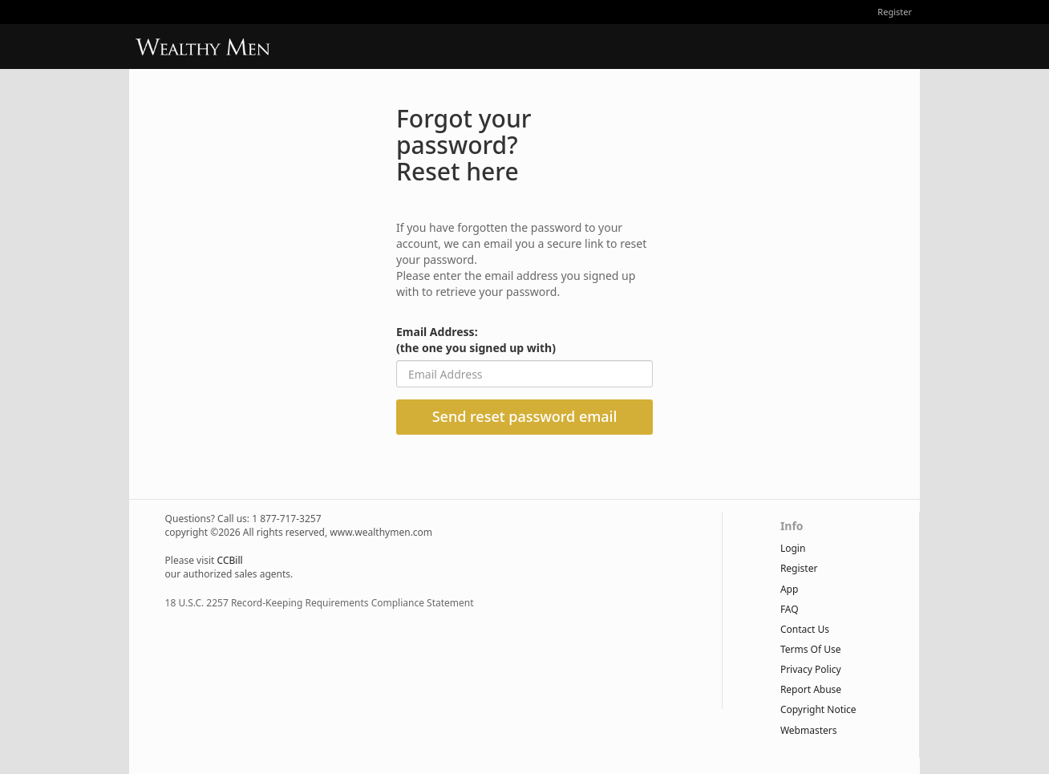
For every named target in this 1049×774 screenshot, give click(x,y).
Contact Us (804, 629)
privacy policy (810, 669)
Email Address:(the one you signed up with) (476, 339)
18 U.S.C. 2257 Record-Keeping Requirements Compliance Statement (319, 603)
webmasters (808, 730)
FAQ (789, 609)
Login (792, 548)
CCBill (230, 560)
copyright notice (818, 709)
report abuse (810, 689)
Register (894, 12)
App (789, 589)
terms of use (810, 649)
